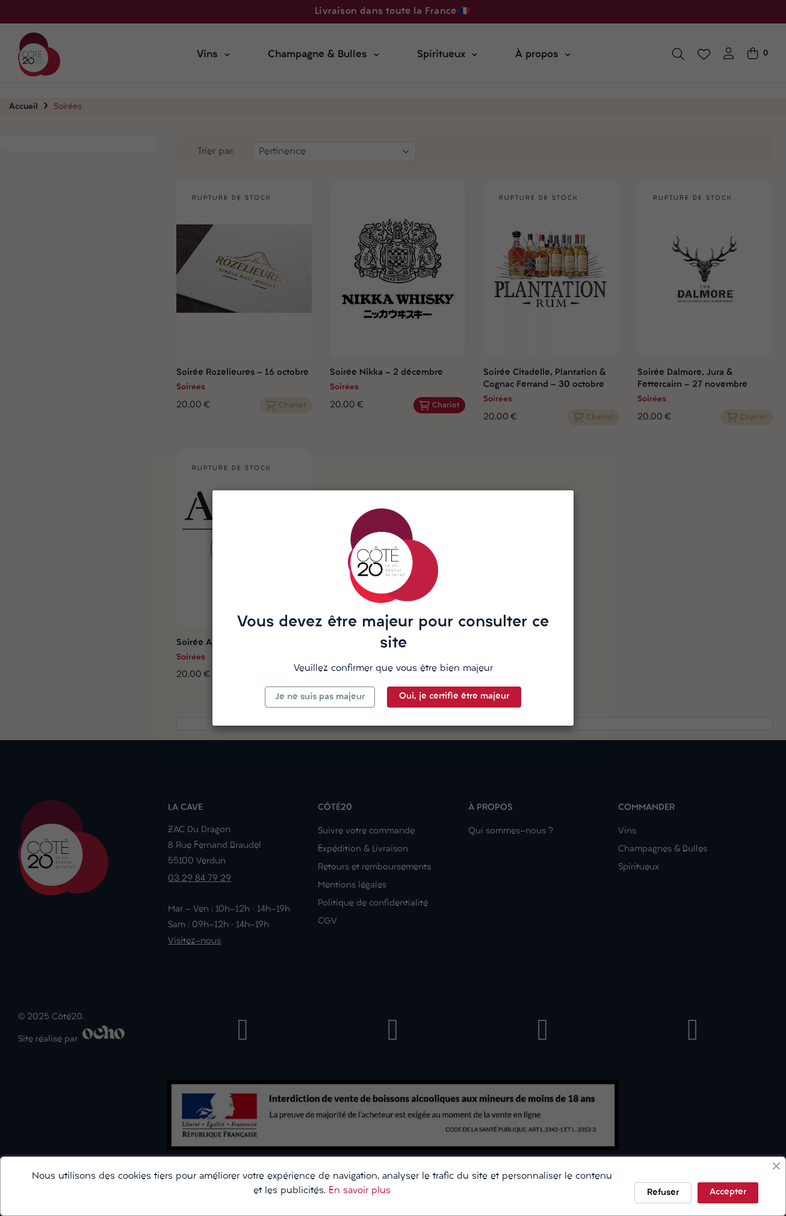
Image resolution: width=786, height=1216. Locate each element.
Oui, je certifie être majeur (454, 696)
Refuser (663, 1192)
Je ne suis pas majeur (320, 697)
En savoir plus (360, 1191)
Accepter (728, 1192)
